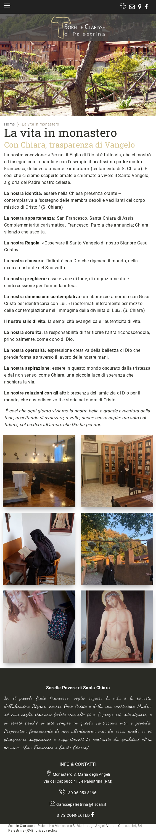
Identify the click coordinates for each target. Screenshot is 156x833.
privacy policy (47, 830)
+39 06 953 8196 (81, 793)
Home (9, 124)
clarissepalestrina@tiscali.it (81, 804)
